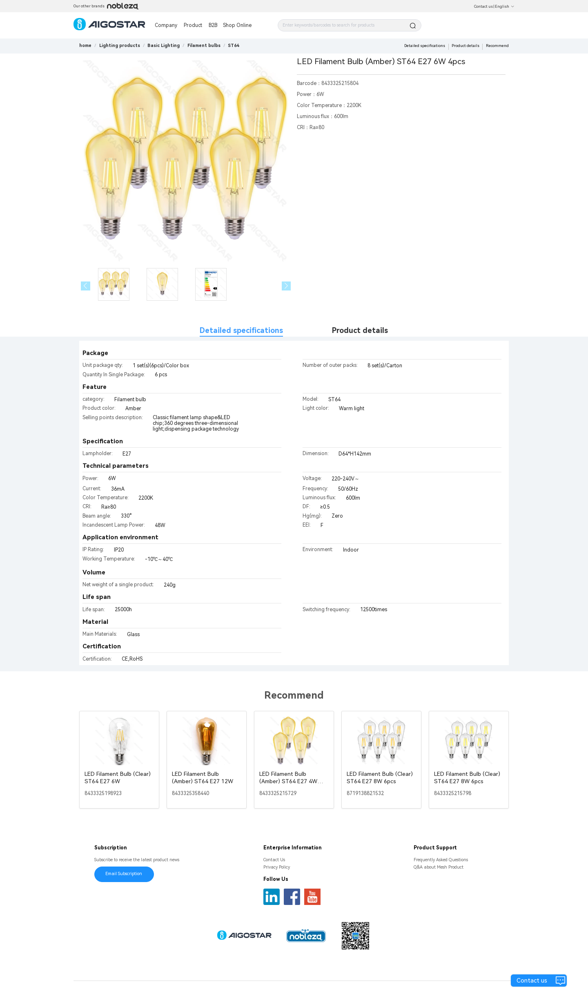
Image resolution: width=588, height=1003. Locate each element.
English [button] (504, 6)
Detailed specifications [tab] (241, 330)
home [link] (85, 45)
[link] (119, 45)
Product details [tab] (360, 330)
